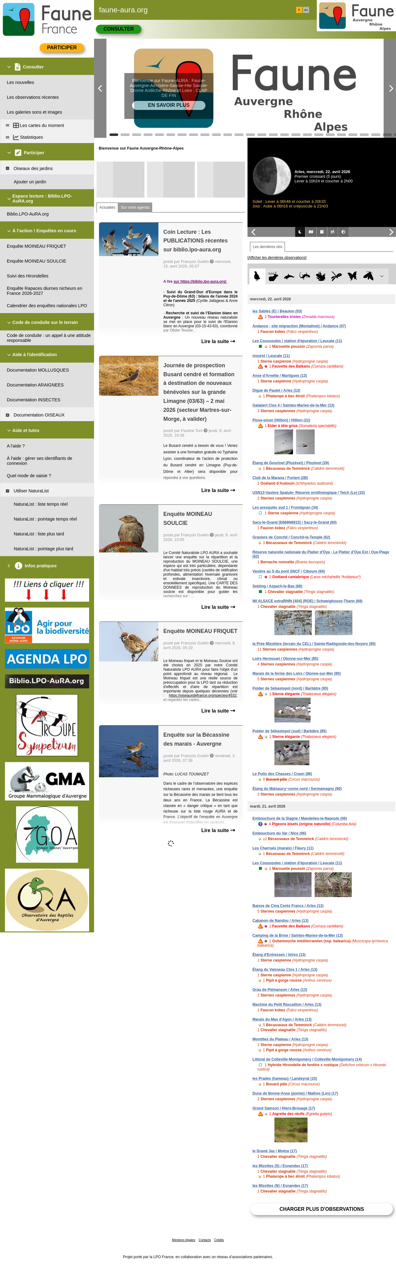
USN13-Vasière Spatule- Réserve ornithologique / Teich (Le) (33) (308, 493)
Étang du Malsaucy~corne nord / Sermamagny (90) (297, 789)
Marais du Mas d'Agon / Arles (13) (282, 1019)
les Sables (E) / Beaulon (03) (277, 311)
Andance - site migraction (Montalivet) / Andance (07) (299, 326)
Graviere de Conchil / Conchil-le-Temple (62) (291, 537)
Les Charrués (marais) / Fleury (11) (282, 848)
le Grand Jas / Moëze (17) (274, 1151)
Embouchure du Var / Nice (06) (279, 833)
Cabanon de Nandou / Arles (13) (280, 920)
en (306, 9)
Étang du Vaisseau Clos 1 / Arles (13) (284, 969)
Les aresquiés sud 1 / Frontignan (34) (285, 507)
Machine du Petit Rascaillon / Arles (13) (286, 1004)
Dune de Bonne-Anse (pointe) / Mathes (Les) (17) (295, 1093)
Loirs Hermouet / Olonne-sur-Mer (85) (285, 658)
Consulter (118, 29)
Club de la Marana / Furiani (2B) (280, 478)
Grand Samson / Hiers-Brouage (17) (283, 1108)
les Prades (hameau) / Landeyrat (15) (284, 1078)
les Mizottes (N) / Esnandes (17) (280, 1186)
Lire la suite (218, 341)
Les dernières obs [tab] (267, 247)
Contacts (205, 1240)
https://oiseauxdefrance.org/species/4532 (203, 695)
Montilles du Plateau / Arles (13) (280, 1039)
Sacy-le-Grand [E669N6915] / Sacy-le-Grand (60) (294, 522)
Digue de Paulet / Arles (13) (276, 390)
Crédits (219, 1240)
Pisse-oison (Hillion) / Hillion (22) (281, 420)
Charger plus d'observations (321, 1209)
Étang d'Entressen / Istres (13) (279, 955)
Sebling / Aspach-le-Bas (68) (277, 586)
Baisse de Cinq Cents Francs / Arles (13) (288, 906)
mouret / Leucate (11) (271, 356)
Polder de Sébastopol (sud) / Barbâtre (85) (289, 731)
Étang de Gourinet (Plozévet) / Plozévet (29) (290, 463)
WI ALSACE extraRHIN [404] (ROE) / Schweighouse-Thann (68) (307, 601)
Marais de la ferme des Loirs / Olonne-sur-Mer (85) (296, 673)
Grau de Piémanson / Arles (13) (279, 990)
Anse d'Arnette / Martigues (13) (279, 375)
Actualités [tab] (107, 207)
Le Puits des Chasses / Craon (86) (282, 774)
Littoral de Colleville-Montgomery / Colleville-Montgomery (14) (307, 1059)
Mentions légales (183, 1240)
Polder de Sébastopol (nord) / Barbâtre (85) (290, 688)
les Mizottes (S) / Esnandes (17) (280, 1166)
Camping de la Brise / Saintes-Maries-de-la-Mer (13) (297, 935)
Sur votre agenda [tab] (135, 207)
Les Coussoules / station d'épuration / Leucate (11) (297, 341)
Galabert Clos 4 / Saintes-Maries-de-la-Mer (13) (293, 405)
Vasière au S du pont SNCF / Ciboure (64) (288, 571)
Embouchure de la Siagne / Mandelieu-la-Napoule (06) (299, 818)
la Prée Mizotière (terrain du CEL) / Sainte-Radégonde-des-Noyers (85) (314, 644)
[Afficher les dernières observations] (277, 257)
